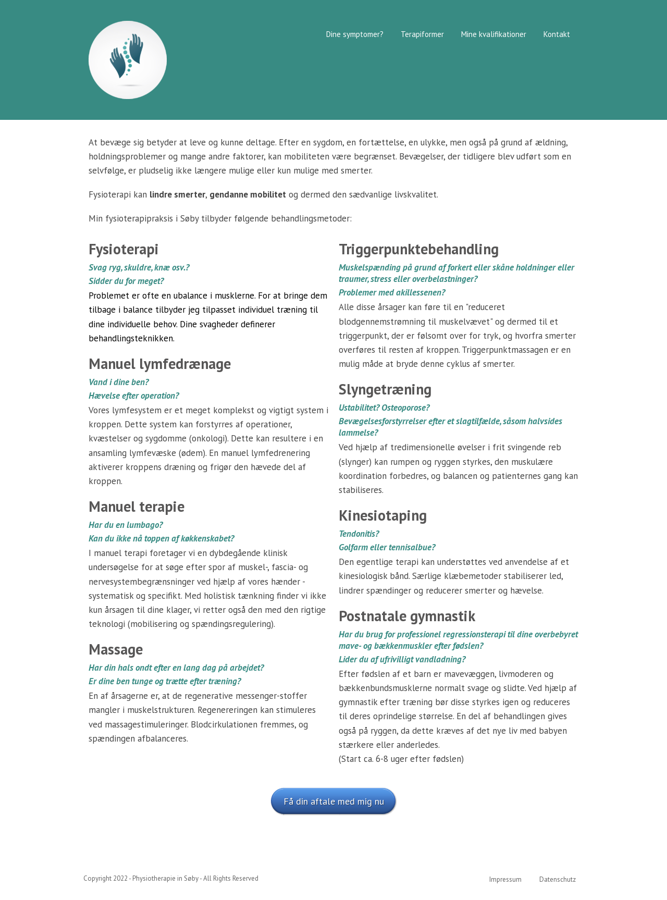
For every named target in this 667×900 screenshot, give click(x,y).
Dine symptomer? (355, 34)
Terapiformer (422, 34)
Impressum (505, 879)
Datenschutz (557, 879)
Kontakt (557, 34)
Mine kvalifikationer (493, 34)
